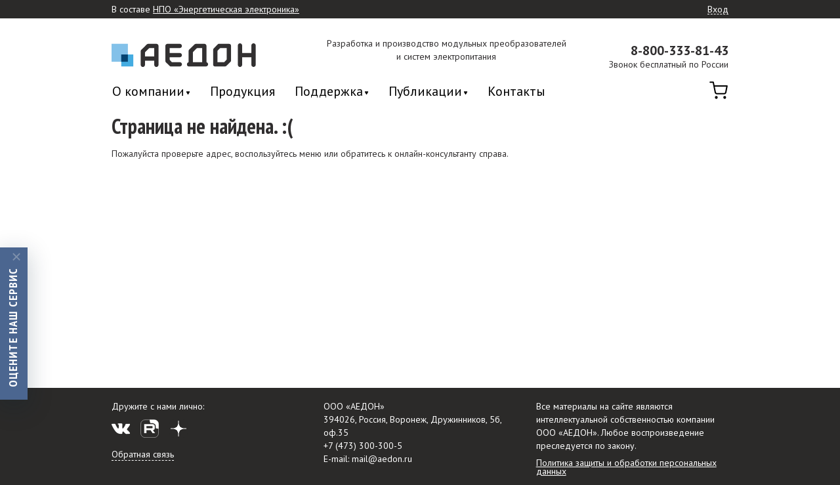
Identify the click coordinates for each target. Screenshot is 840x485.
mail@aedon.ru (382, 459)
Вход (717, 9)
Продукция (242, 91)
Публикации (425, 92)
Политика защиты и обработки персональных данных (626, 467)
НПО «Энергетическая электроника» (226, 9)
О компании (148, 92)
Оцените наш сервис (12, 327)
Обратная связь (143, 454)
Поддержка (329, 92)
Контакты (516, 91)
